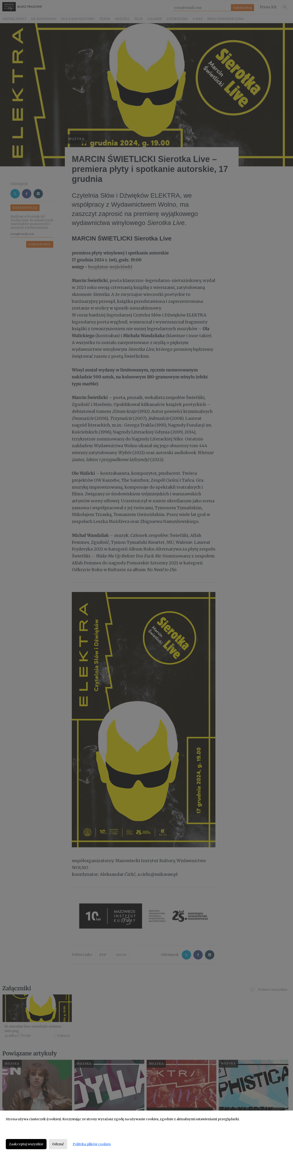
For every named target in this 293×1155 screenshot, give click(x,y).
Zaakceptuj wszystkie (26, 1144)
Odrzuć (58, 1144)
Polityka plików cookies (92, 1144)
